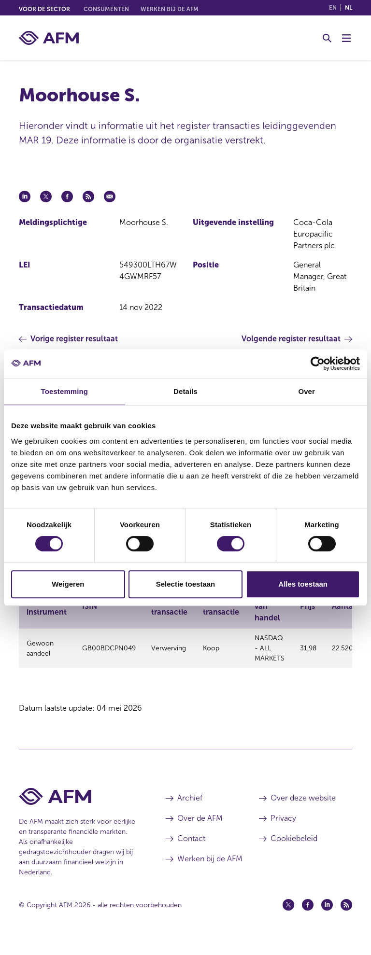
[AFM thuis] (49, 38)
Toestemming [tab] (64, 391)
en (333, 7)
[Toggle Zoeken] (327, 38)
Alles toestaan (303, 584)
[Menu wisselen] (346, 38)
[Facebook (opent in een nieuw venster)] (308, 918)
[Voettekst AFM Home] (78, 809)
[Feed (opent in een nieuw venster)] (346, 918)
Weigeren (68, 584)
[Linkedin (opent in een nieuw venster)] (327, 918)
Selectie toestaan (185, 584)
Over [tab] (306, 391)
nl (348, 7)
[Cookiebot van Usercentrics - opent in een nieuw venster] (317, 363)
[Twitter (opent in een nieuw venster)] (288, 918)
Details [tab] (185, 391)
